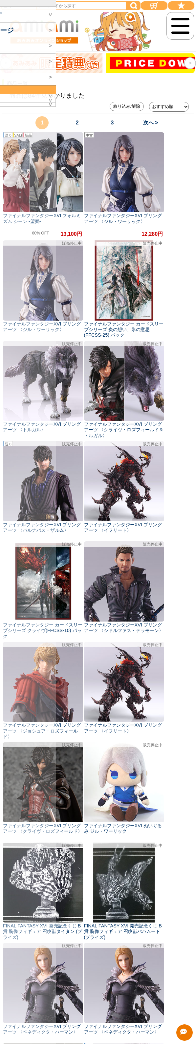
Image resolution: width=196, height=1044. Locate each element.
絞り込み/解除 (126, 106)
